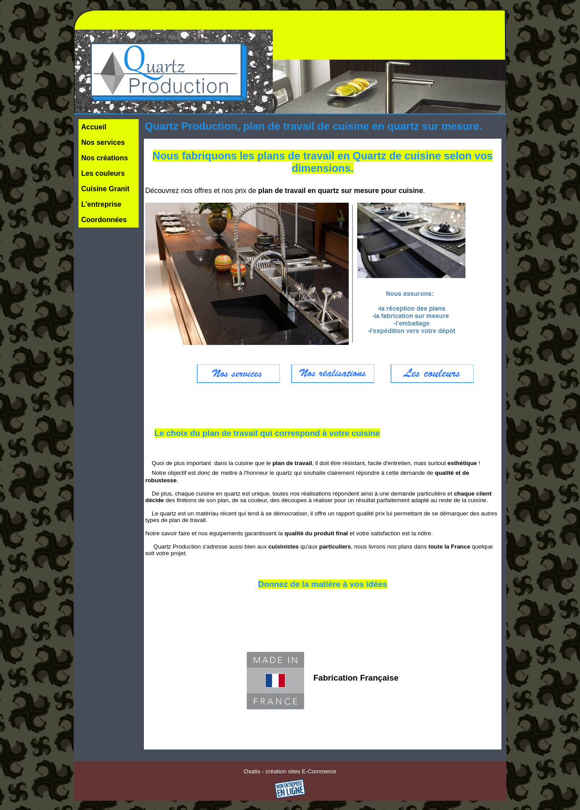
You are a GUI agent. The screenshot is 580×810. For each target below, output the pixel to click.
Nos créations (104, 158)
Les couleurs (103, 173)
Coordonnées (104, 219)
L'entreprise (101, 204)
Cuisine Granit (105, 189)
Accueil (93, 127)
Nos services (103, 142)
